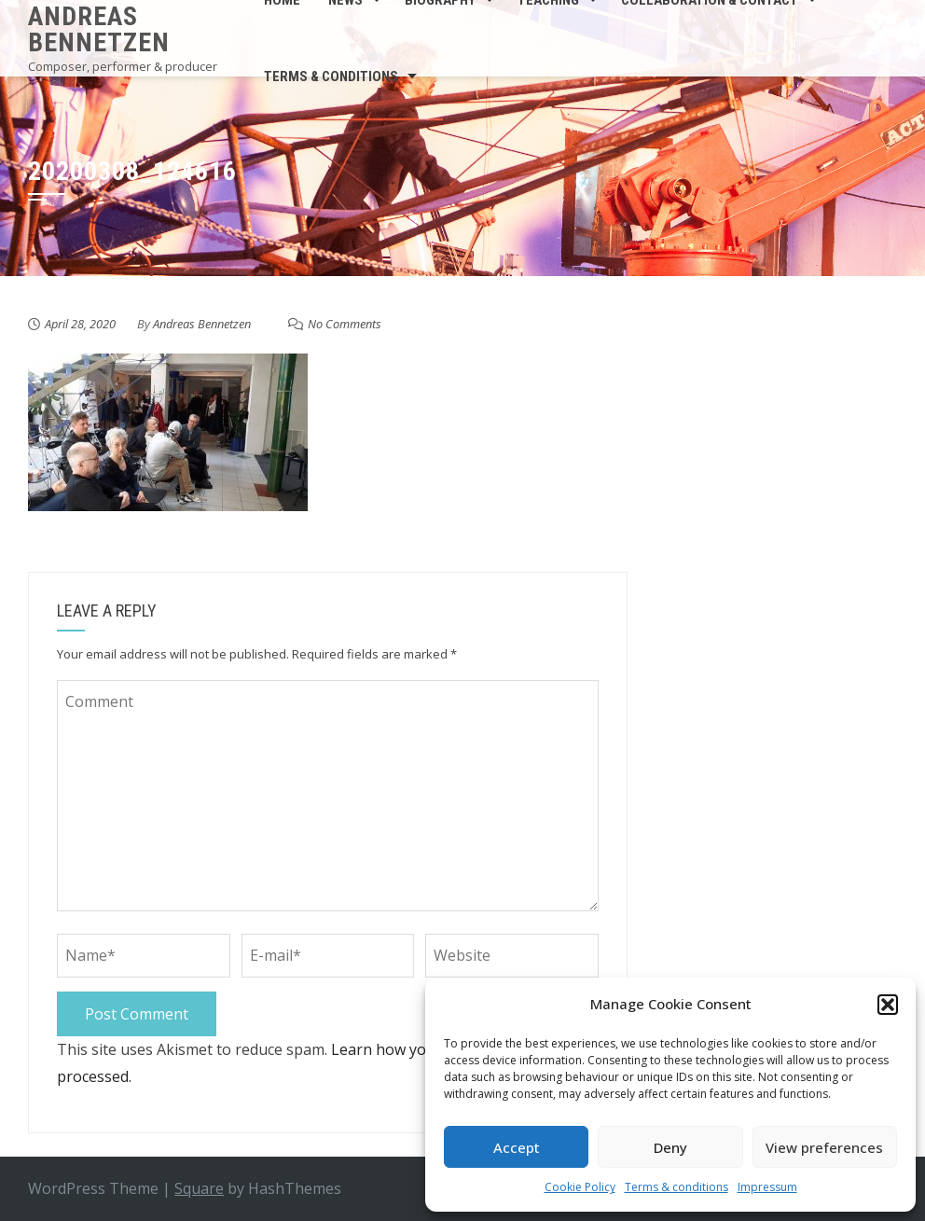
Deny (670, 1147)
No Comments (344, 323)
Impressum (767, 1187)
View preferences (824, 1147)
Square (199, 1188)
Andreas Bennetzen (99, 29)
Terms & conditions (676, 1187)
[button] (887, 1004)
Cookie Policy (580, 1187)
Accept (516, 1147)
